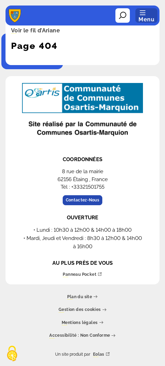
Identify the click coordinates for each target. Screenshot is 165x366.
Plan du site (82, 297)
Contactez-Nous (82, 200)
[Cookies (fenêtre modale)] (12, 354)
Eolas (101, 354)
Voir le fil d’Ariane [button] (35, 31)
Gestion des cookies (82, 310)
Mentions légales (82, 323)
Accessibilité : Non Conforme (82, 336)
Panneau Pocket (82, 274)
